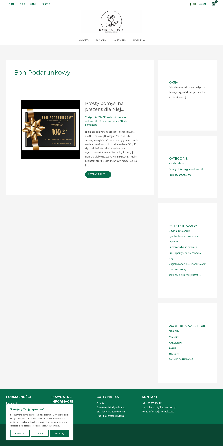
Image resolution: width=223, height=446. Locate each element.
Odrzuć (39, 433)
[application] (143, 40)
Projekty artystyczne (180, 175)
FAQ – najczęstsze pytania (110, 415)
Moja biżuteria (176, 163)
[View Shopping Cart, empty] (213, 4)
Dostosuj (20, 433)
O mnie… (102, 403)
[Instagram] (194, 4)
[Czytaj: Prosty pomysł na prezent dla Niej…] (50, 129)
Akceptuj (59, 433)
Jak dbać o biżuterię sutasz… (185, 275)
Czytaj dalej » (98, 175)
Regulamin (12, 403)
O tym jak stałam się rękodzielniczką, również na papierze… (184, 236)
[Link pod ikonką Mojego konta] (203, 4)
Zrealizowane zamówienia (111, 411)
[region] (39, 422)
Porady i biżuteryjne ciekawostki (186, 169)
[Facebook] (190, 4)
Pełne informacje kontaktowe (158, 411)
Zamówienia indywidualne (111, 407)
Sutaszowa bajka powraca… (184, 247)
